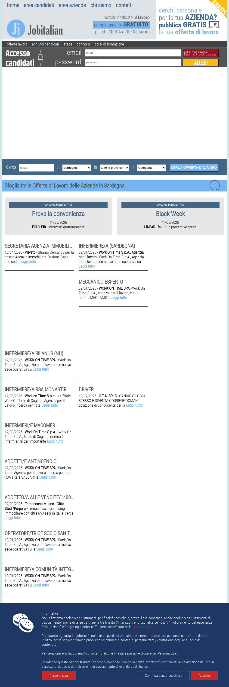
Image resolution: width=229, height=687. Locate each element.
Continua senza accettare (163, 675)
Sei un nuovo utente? (200, 53)
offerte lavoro (17, 44)
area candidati (39, 5)
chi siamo (100, 5)
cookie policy (142, 627)
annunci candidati (45, 44)
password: (69, 62)
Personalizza (59, 675)
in (58, 167)
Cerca (11, 167)
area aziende (72, 5)
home (13, 5)
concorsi (83, 44)
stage (68, 44)
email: (75, 52)
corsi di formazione (109, 44)
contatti (124, 5)
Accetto (204, 675)
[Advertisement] (45, 113)
